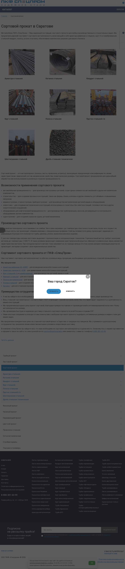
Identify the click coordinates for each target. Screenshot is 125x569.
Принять (54, 291)
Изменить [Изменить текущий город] (71, 291)
